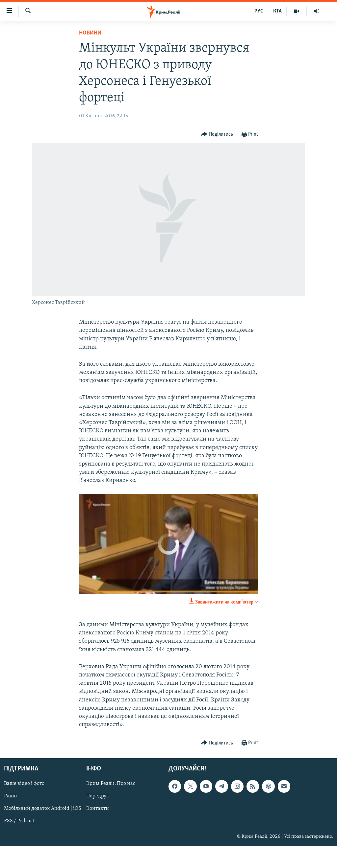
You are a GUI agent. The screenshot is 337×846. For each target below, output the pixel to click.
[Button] (217, 134)
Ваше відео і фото (24, 784)
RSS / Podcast (19, 821)
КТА (277, 11)
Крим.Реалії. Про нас (110, 784)
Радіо (10, 796)
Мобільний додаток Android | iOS (42, 809)
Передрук (97, 796)
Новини (90, 33)
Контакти (97, 809)
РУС (258, 11)
